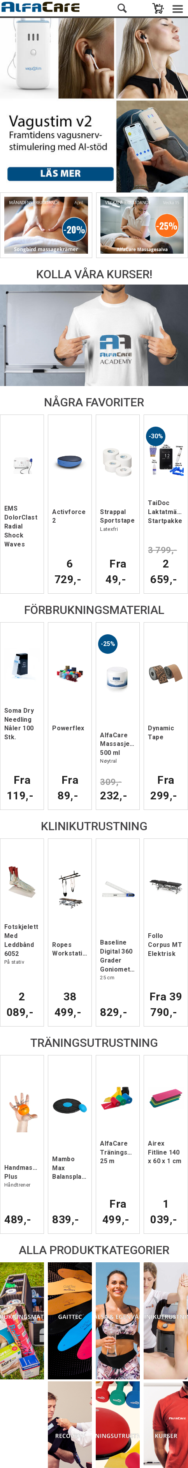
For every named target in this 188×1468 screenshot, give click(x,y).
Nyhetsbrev (94, 1439)
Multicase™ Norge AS (147, 1460)
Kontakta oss (94, 1407)
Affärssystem (32, 1460)
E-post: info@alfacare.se (94, 1370)
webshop (72, 1460)
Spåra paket (94, 1415)
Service (94, 1431)
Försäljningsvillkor (94, 1423)
